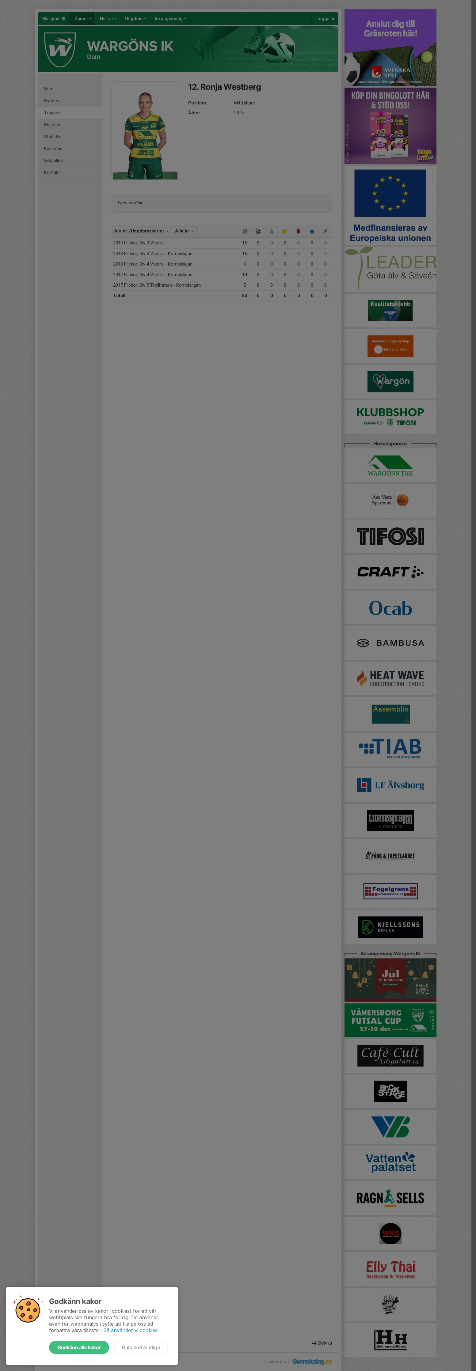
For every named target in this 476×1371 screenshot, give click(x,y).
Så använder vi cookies (130, 1330)
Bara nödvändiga (141, 1347)
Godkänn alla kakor (79, 1347)
